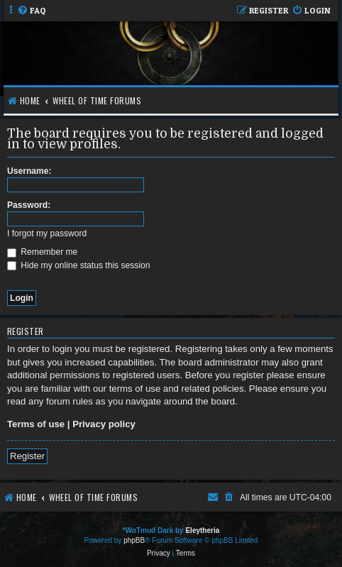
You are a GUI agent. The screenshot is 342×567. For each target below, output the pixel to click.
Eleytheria (202, 530)
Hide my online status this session (78, 265)
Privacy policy (104, 424)
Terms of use (36, 424)
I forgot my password (47, 233)
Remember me (42, 252)
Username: (29, 171)
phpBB (134, 540)
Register (27, 456)
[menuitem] (31, 11)
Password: (28, 205)
